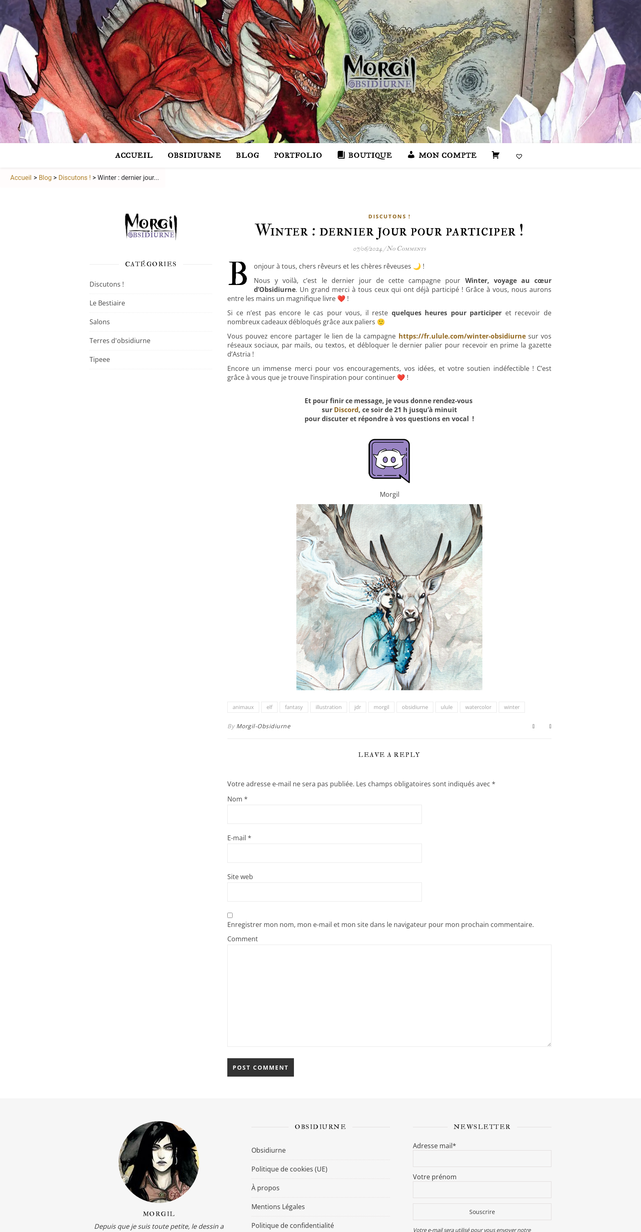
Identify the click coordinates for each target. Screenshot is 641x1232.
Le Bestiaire (107, 302)
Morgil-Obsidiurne (263, 726)
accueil (134, 155)
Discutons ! (74, 178)
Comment (242, 938)
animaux (243, 707)
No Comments (406, 249)
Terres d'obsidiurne (120, 340)
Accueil (20, 178)
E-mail (239, 837)
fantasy (294, 707)
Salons (100, 321)
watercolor (478, 707)
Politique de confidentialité (292, 1225)
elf (269, 707)
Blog (247, 155)
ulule (447, 707)
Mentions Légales (278, 1206)
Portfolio (298, 155)
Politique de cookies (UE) (289, 1169)
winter (512, 707)
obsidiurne (415, 707)
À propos (265, 1187)
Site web (240, 876)
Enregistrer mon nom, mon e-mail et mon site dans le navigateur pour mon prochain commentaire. (380, 924)
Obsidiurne (194, 155)
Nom (237, 798)
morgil (381, 707)
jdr (357, 707)
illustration (329, 707)
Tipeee (100, 359)
